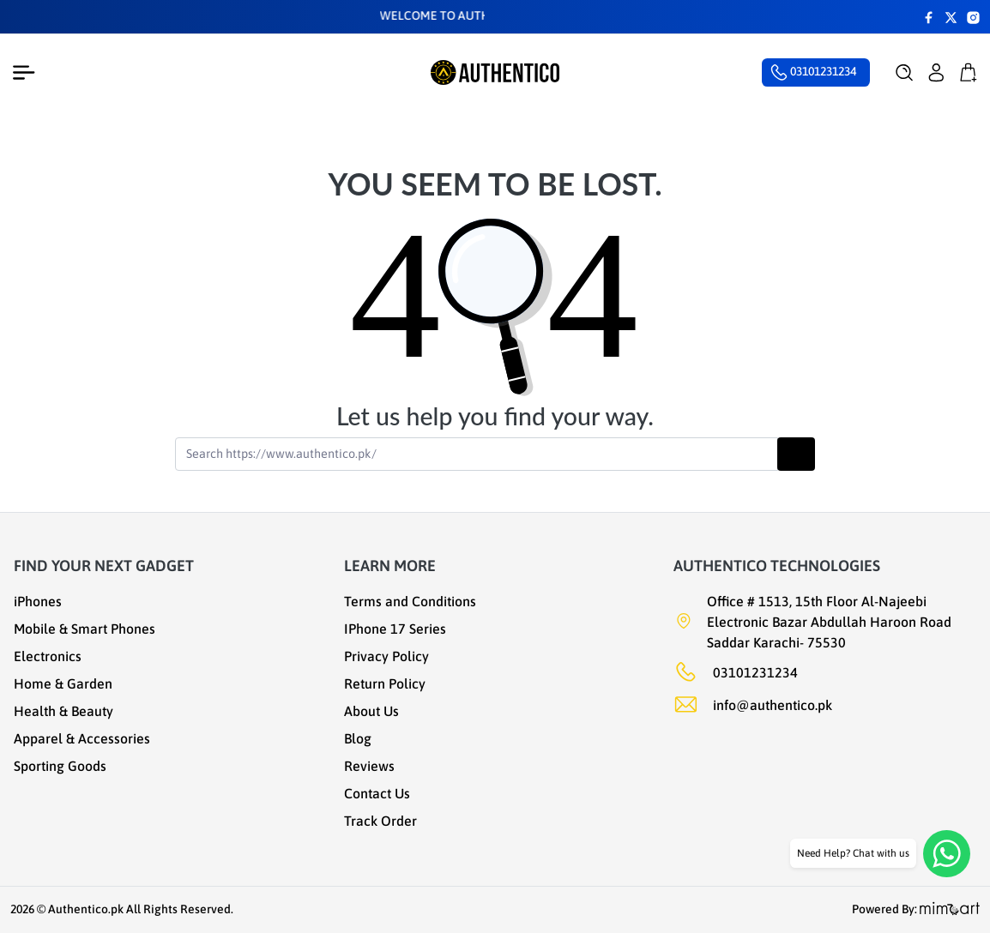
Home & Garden (63, 683)
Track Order (380, 820)
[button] (904, 73)
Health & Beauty (63, 711)
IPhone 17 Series (395, 628)
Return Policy (385, 683)
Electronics (47, 656)
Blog (357, 738)
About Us (371, 711)
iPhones (38, 601)
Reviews (369, 765)
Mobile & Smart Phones (84, 628)
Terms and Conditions (410, 601)
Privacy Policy (386, 656)
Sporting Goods (60, 765)
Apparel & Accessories (82, 738)
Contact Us (377, 793)
